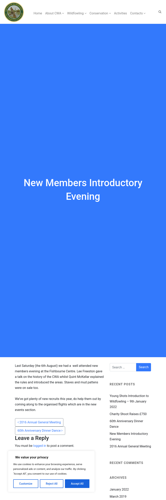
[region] (51, 471)
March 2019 (118, 496)
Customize (25, 483)
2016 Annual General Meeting (39, 422)
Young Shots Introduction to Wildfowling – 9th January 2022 (129, 401)
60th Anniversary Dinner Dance (40, 430)
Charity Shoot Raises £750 (128, 414)
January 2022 (119, 489)
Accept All (77, 483)
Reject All (51, 483)
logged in (39, 446)
